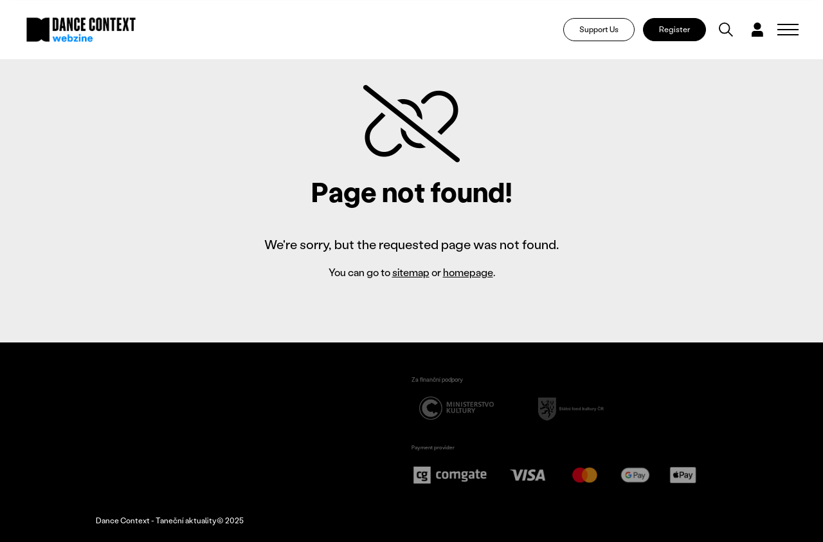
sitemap (411, 272)
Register (674, 29)
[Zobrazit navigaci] (788, 29)
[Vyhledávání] (725, 29)
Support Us (599, 29)
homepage (468, 272)
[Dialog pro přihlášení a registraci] (757, 29)
